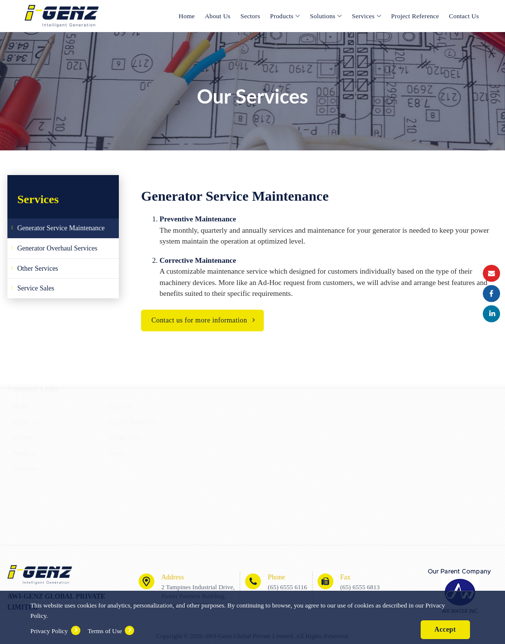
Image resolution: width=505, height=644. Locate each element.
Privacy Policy (49, 631)
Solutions (326, 16)
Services (367, 16)
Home (187, 16)
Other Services (37, 268)
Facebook (491, 293)
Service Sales (35, 288)
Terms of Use (105, 631)
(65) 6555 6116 (287, 587)
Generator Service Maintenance (61, 228)
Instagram (491, 313)
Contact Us (464, 16)
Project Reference (415, 16)
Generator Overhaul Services (57, 248)
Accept (445, 629)
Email (491, 273)
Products (285, 16)
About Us (217, 16)
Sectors (250, 16)
